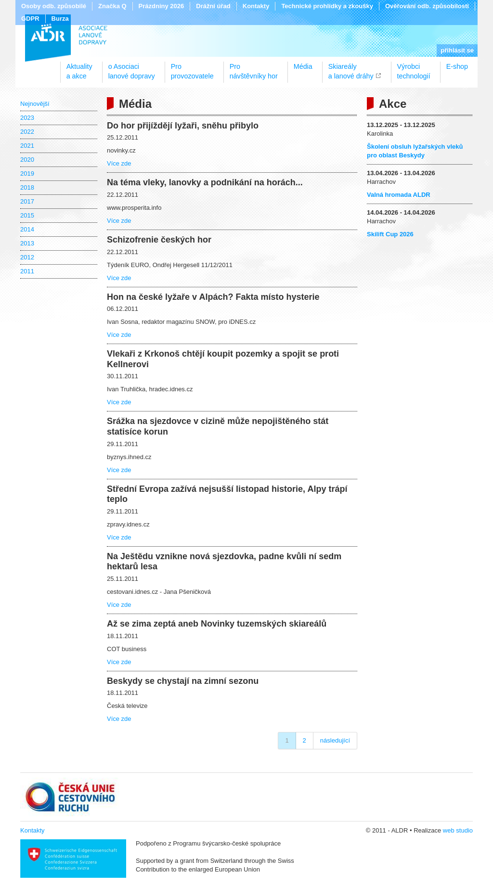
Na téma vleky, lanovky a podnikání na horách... (205, 182)
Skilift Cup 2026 (390, 234)
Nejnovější (35, 103)
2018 (27, 187)
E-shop (457, 66)
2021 (27, 145)
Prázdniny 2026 (161, 6)
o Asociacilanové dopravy (131, 68)
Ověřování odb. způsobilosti (427, 6)
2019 (27, 173)
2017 (27, 201)
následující (335, 740)
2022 (27, 131)
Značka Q (112, 6)
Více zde (119, 163)
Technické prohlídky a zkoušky (327, 6)
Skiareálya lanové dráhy (351, 68)
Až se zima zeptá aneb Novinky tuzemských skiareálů (216, 623)
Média (303, 66)
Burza (60, 18)
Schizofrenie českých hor (159, 239)
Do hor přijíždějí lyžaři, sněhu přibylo (183, 125)
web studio (458, 830)
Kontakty (256, 6)
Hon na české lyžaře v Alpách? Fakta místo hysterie (213, 297)
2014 (27, 229)
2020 (27, 159)
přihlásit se (457, 50)
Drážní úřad (213, 6)
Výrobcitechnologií (413, 68)
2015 (27, 215)
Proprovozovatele (192, 68)
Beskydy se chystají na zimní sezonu (183, 681)
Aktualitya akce (79, 68)
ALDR (66, 38)
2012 (27, 257)
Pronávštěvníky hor (254, 68)
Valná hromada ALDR (398, 194)
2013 (27, 243)
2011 (27, 271)
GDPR (30, 18)
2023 (27, 117)
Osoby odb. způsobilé (53, 6)
